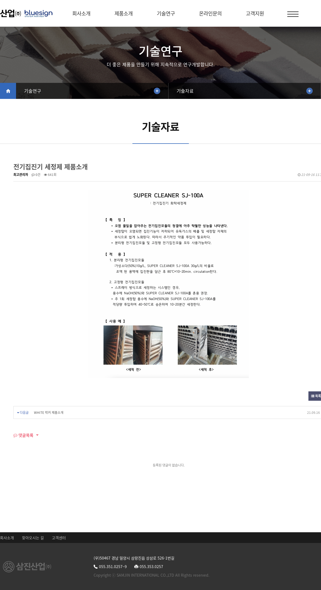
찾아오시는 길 (33, 537)
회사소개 (81, 13)
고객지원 (255, 13)
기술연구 (166, 13)
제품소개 (123, 13)
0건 (36, 174)
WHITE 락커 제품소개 (48, 412)
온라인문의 (210, 13)
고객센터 (59, 537)
